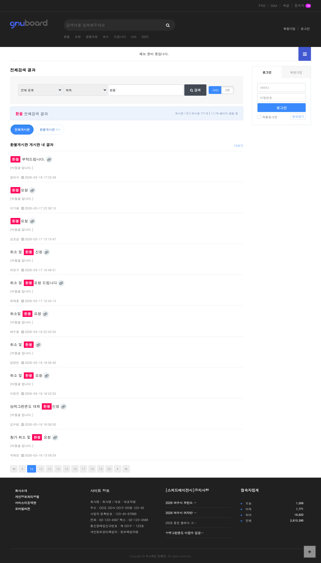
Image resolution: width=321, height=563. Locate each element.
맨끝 (126, 469)
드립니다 (120, 36)
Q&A (274, 5)
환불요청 (92, 36)
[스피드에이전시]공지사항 (187, 490)
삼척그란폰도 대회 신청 (34, 406)
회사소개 (21, 490)
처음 (14, 469)
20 (109, 468)
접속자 (302, 6)
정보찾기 (298, 116)
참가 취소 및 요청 (30, 437)
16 (75, 468)
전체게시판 (22, 129)
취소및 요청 (25, 313)
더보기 (238, 145)
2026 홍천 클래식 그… (181, 523)
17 (84, 468)
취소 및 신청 (26, 251)
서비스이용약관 (25, 502)
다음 (117, 469)
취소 (106, 36)
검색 (195, 90)
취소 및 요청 (26, 375)
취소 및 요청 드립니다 (33, 282)
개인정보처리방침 (27, 496)
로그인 (305, 28)
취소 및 (22, 344)
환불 (67, 36)
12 (41, 468)
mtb (133, 36)
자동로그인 (267, 117)
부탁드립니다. (28, 159)
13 (49, 468)
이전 (22, 469)
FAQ (262, 5)
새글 (286, 5)
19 (101, 468)
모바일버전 (22, 508)
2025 (144, 36)
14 (58, 468)
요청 (78, 36)
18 (92, 468)
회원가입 (289, 28)
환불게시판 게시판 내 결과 (31, 144)
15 (66, 468)
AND (215, 90)
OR (227, 90)
